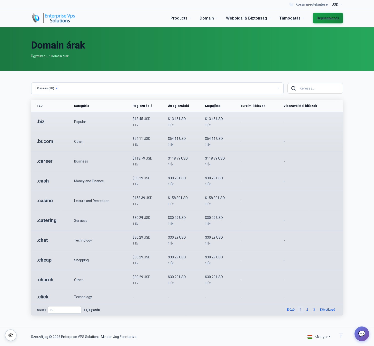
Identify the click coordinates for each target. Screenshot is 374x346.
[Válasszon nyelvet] (319, 336)
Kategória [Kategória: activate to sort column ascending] (81, 106)
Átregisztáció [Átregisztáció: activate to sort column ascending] (178, 106)
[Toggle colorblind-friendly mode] (11, 335)
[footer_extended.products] (181, 18)
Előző (291, 309)
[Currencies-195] (336, 4)
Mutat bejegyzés (68, 310)
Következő (327, 309)
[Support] (292, 18)
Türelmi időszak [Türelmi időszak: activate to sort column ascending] (252, 106)
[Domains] (209, 18)
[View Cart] (308, 4)
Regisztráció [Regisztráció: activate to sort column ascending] (142, 106)
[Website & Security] (248, 18)
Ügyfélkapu (39, 56)
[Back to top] (341, 335)
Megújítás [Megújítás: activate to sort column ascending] (212, 106)
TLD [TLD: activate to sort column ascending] (40, 106)
